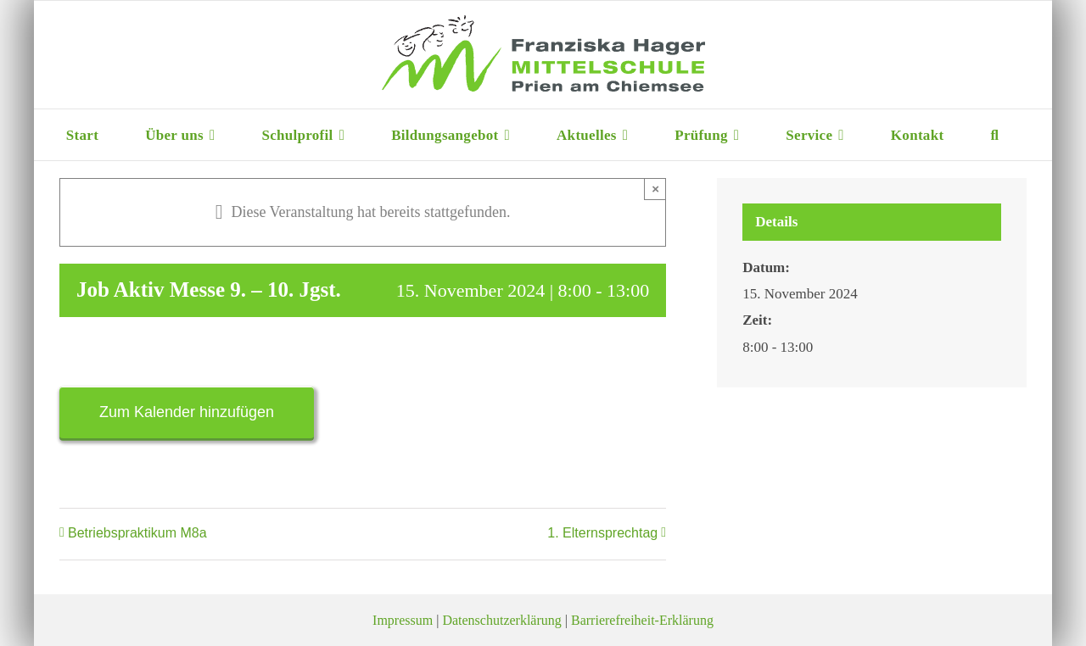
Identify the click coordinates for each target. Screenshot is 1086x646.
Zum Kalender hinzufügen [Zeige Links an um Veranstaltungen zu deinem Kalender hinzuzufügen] (186, 412)
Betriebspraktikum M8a (137, 533)
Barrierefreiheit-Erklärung (642, 620)
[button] (994, 134)
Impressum (402, 620)
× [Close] (655, 188)
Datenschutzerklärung (501, 620)
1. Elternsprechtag (602, 533)
